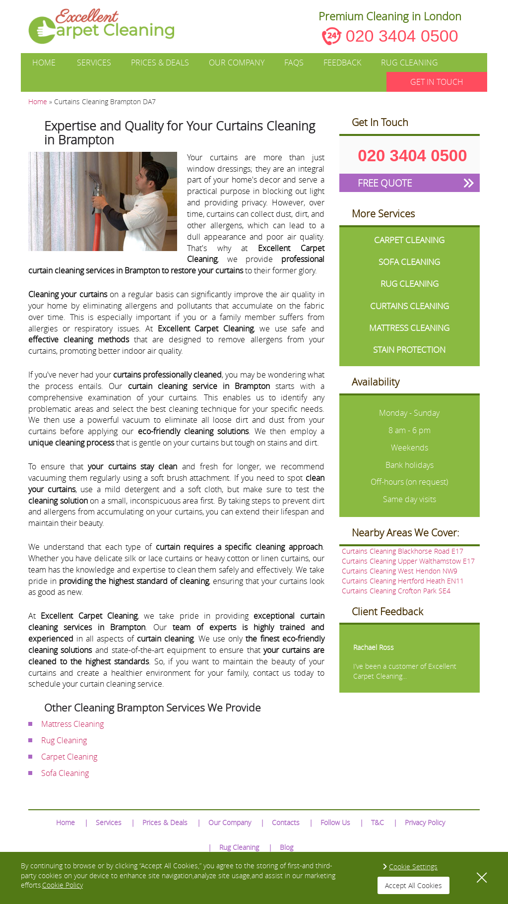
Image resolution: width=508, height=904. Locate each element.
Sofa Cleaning (65, 773)
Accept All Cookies (413, 885)
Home (44, 62)
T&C (377, 822)
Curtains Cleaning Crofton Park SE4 (396, 590)
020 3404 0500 (402, 35)
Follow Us (335, 822)
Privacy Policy (425, 822)
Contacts (286, 822)
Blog (286, 847)
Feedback (342, 62)
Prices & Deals (160, 62)
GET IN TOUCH (436, 81)
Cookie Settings (413, 866)
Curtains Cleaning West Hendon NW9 (399, 571)
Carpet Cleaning (69, 756)
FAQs (294, 62)
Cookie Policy (62, 885)
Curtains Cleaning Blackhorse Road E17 (402, 551)
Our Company (236, 62)
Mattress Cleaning (72, 723)
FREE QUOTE (385, 183)
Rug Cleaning (409, 62)
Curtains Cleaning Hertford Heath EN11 (403, 580)
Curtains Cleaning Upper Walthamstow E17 (408, 561)
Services (94, 62)
